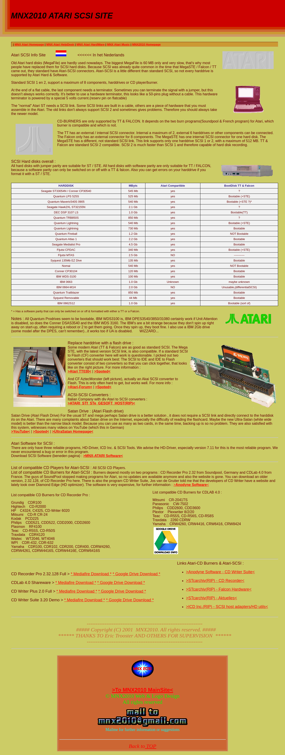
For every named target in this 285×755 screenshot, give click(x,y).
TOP (150, 746)
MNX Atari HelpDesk (60, 44)
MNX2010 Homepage (146, 44)
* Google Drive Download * (136, 574)
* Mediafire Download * (91, 574)
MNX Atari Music (118, 44)
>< (191, 485)
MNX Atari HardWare (90, 44)
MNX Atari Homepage (29, 44)
